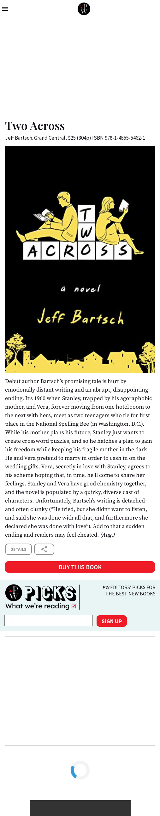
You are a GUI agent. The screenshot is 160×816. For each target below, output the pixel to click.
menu (5, 9)
